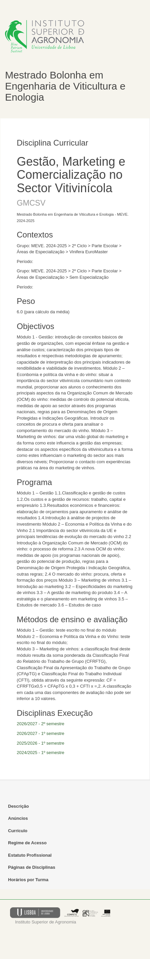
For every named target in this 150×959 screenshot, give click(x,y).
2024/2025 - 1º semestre (40, 752)
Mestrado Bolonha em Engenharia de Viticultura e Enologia (65, 86)
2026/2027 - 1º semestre (40, 733)
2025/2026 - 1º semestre (40, 743)
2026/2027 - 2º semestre (40, 723)
